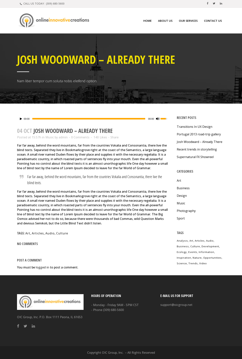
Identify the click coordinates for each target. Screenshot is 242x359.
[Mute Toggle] (157, 118)
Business (183, 188)
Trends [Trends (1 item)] (193, 263)
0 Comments (80, 137)
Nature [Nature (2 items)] (197, 257)
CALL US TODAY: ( (43, 3)
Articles (38, 233)
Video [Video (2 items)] (203, 263)
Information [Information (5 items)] (206, 252)
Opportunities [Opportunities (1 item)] (212, 257)
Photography (186, 211)
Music (49, 137)
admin (63, 137)
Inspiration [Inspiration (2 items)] (184, 257)
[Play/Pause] (21, 119)
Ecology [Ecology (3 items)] (182, 252)
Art (27, 233)
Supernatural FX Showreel (195, 157)
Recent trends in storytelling (197, 149)
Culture (62, 233)
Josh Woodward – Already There (199, 142)
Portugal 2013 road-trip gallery (199, 134)
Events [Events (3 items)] (192, 252)
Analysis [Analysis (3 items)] (182, 240)
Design (182, 196)
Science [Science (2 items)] (182, 263)
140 (100, 137)
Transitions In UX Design (194, 127)
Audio (50, 233)
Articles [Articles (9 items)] (200, 240)
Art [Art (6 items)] (191, 240)
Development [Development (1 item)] (210, 246)
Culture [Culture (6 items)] (195, 246)
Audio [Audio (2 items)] (210, 240)
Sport (181, 218)
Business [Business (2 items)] (183, 246)
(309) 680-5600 (113, 310)
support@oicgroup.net (176, 305)
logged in (42, 267)
